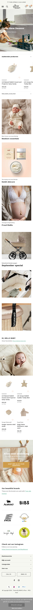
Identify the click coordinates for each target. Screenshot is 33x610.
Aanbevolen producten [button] (10, 56)
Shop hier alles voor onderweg (16, 464)
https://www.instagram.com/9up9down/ (15, 549)
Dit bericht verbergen (16, 605)
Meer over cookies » (17, 608)
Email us (24, 574)
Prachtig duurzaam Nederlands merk (19, 32)
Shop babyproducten (19, 341)
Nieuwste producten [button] (9, 94)
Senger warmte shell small (8, 425)
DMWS (21, 590)
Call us (8, 574)
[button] (2, 6)
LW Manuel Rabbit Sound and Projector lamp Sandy (11, 83)
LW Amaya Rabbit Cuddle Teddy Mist (23, 397)
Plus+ (25, 590)
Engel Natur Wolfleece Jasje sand (22, 426)
